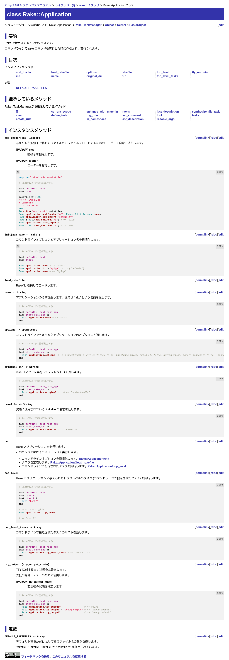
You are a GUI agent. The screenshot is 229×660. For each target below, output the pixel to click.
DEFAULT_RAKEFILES (31, 87)
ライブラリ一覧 (65, 5)
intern (126, 111)
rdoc (214, 137)
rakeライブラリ (89, 5)
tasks (195, 115)
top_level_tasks (167, 76)
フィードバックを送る (35, 656)
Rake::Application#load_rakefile (72, 462)
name (55, 76)
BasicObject (137, 24)
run (124, 76)
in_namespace (96, 119)
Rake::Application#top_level (107, 466)
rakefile (127, 72)
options (91, 72)
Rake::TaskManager (88, 24)
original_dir (94, 76)
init (18, 76)
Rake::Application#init (94, 458)
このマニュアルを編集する (69, 656)
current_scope (61, 111)
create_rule (23, 119)
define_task (59, 115)
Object (109, 24)
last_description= (169, 111)
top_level (163, 72)
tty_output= (200, 72)
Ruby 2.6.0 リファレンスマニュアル (28, 5)
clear (19, 115)
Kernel (121, 24)
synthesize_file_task (206, 111)
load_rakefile (60, 72)
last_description (133, 119)
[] (17, 111)
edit (221, 24)
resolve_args (166, 119)
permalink (202, 137)
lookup (161, 115)
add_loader (23, 72)
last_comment (131, 115)
